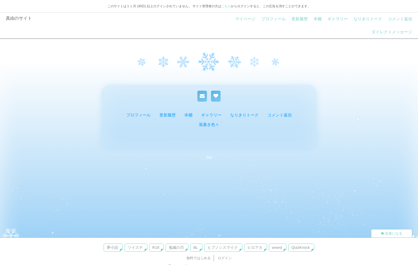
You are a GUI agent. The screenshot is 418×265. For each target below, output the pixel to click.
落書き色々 (209, 124)
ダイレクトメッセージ (392, 32)
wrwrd (277, 247)
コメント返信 (400, 19)
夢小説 (112, 247)
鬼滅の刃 (176, 247)
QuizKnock (300, 247)
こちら (226, 6)
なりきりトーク (368, 19)
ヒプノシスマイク (223, 247)
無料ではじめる (198, 258)
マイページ (245, 19)
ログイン (225, 258)
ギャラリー (337, 19)
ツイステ (135, 247)
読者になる (391, 233)
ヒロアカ (254, 247)
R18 (155, 247)
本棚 (318, 19)
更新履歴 (299, 19)
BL (195, 247)
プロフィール (273, 19)
